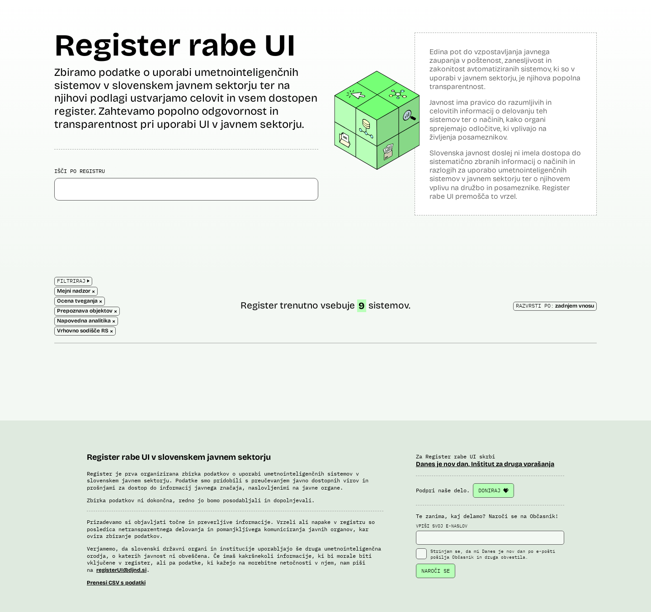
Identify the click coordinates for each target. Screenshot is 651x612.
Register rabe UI (175, 45)
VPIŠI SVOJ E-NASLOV (490, 534)
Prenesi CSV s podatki (116, 582)
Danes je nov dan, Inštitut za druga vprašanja (485, 464)
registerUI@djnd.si (121, 570)
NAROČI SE (435, 570)
